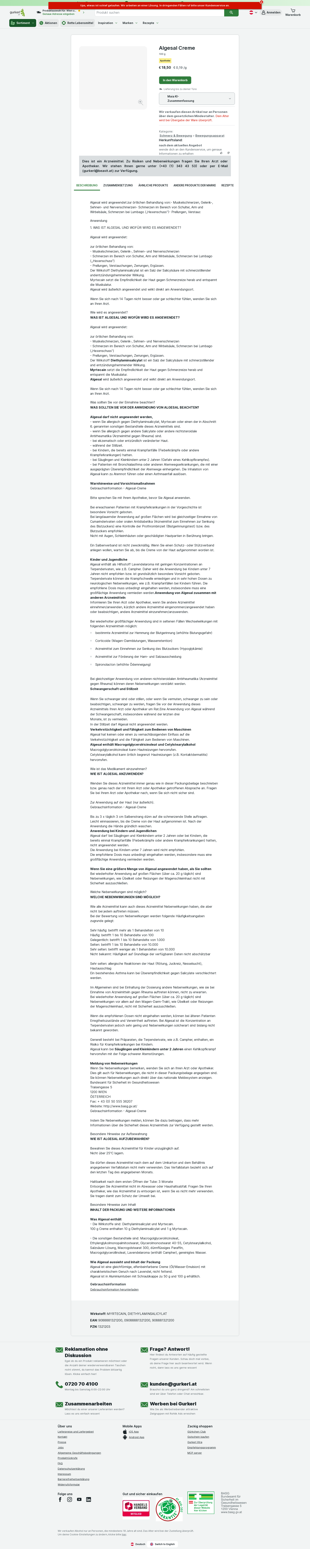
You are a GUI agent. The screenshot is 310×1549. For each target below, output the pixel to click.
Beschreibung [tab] (87, 185)
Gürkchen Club (196, 1431)
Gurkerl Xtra (194, 1442)
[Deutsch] (253, 12)
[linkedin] (88, 1499)
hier (124, 1534)
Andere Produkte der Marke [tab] (195, 185)
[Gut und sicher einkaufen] (169, 1509)
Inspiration (108, 23)
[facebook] (60, 1499)
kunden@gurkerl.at (173, 1384)
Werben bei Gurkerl (173, 1404)
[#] (200, 1503)
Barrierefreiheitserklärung (73, 1479)
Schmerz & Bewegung (176, 135)
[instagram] (69, 1499)
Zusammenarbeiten (88, 1404)
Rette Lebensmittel (77, 23)
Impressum (64, 1474)
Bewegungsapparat (209, 135)
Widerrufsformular (69, 1484)
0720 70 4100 (81, 1384)
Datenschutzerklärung (71, 1468)
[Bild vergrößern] (141, 103)
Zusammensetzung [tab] (118, 185)
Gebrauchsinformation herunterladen (114, 1289)
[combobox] (159, 12)
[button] (271, 12)
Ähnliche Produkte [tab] (153, 185)
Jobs (61, 1447)
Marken (130, 23)
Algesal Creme (177, 48)
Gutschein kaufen (198, 1436)
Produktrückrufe (68, 1457)
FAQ (60, 1463)
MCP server (194, 1452)
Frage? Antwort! (170, 1349)
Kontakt (62, 1436)
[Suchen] (231, 12)
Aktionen (48, 23)
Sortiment (23, 23)
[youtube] (79, 1499)
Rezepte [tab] (227, 185)
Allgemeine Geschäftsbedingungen (79, 1452)
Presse (62, 1442)
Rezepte (151, 23)
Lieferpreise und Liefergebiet (76, 1431)
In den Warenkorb (175, 80)
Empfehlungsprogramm (201, 1447)
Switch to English (162, 1544)
